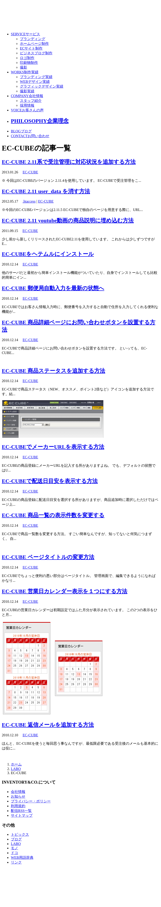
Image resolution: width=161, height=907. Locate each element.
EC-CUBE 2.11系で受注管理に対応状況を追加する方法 (69, 162)
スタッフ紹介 (31, 101)
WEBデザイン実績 (35, 82)
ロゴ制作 (27, 58)
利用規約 (18, 806)
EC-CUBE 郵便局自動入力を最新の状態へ (53, 288)
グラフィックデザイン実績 (41, 86)
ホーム (16, 764)
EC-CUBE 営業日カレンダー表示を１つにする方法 (64, 591)
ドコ (14, 853)
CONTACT (30, 136)
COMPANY (27, 96)
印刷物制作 (29, 63)
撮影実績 (27, 91)
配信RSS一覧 (21, 811)
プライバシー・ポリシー (31, 801)
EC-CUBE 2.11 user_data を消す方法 (46, 191)
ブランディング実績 (36, 77)
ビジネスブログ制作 (36, 53)
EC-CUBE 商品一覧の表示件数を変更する (53, 515)
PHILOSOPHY (40, 121)
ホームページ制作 (34, 43)
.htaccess (29, 201)
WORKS (24, 72)
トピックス (20, 834)
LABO (16, 769)
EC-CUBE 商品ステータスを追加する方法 (53, 371)
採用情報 (27, 105)
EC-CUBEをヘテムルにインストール (48, 254)
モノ (14, 848)
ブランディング (32, 39)
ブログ (16, 839)
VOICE (27, 110)
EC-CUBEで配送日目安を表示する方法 (50, 481)
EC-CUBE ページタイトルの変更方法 (48, 557)
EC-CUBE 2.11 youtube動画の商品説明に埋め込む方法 (68, 220)
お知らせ (18, 796)
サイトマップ (22, 815)
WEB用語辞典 (22, 857)
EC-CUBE (30, 172)
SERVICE (25, 34)
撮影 (23, 67)
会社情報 (18, 792)
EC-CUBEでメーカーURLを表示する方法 (53, 447)
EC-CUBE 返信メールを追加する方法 (48, 725)
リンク (16, 862)
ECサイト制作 (31, 48)
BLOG (21, 131)
